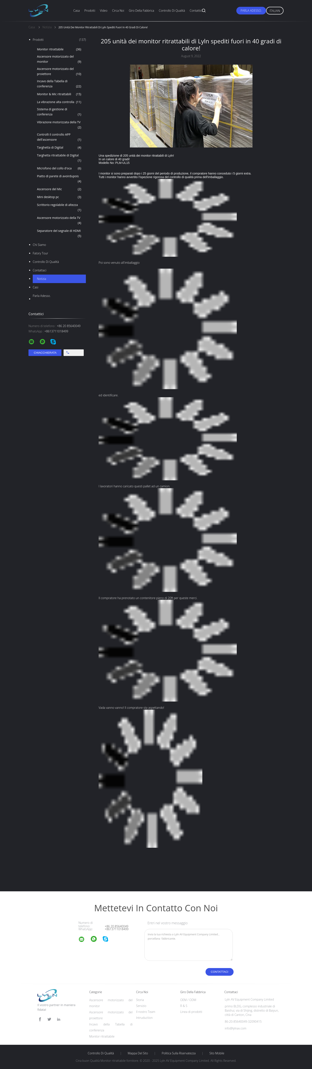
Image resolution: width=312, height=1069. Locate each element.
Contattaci (39, 270)
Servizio (141, 1006)
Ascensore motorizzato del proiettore (59, 72)
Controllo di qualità (172, 11)
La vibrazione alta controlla (59, 102)
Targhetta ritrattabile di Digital (59, 158)
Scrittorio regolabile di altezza (59, 208)
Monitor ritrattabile (59, 49)
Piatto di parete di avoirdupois (59, 179)
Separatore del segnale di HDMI (59, 233)
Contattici (196, 11)
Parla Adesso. (251, 11)
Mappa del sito (138, 1053)
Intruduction (144, 1018)
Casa (76, 11)
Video (103, 11)
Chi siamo (39, 245)
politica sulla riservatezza (179, 1053)
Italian (275, 11)
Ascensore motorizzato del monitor (59, 59)
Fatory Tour (40, 253)
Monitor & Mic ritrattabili (59, 94)
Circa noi (118, 11)
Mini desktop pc (59, 197)
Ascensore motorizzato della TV (59, 220)
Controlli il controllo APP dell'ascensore (59, 137)
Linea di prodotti (191, 1012)
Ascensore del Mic (59, 189)
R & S (183, 1006)
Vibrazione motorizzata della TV (59, 125)
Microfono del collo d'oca (59, 168)
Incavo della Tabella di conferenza (59, 84)
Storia (140, 1000)
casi (35, 287)
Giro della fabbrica (141, 11)
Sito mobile (216, 1053)
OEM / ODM (188, 1000)
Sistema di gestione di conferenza (59, 112)
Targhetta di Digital (59, 147)
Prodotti (89, 11)
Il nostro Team (145, 1012)
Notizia (41, 279)
